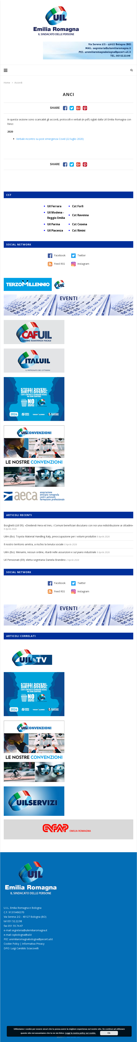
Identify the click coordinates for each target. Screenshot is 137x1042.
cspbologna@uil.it (22, 934)
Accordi (18, 82)
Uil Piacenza (55, 230)
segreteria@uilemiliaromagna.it (29, 930)
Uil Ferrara (54, 206)
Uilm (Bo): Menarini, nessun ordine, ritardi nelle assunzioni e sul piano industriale (50, 552)
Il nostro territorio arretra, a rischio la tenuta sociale (34, 544)
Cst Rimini (78, 230)
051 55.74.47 (15, 925)
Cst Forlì (77, 206)
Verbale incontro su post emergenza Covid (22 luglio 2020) (50, 139)
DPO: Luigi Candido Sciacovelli (21, 948)
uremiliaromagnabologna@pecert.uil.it (31, 939)
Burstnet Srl (73, 1036)
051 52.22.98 (14, 921)
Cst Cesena (79, 224)
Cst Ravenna (80, 215)
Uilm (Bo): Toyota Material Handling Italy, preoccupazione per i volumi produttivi (50, 536)
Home (7, 82)
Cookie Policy (11, 943)
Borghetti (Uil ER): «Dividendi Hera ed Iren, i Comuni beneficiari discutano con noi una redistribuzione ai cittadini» (68, 525)
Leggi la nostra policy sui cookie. (80, 1033)
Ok (109, 1033)
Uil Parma (53, 224)
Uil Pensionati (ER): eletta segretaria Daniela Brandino (35, 559)
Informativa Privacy (33, 943)
